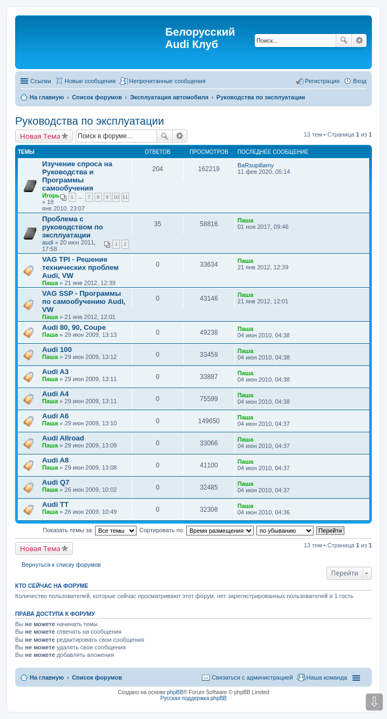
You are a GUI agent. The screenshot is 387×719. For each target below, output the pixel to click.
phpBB (175, 692)
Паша (245, 220)
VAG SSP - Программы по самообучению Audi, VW (83, 301)
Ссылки (40, 81)
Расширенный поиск (359, 40)
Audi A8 (55, 460)
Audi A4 (55, 394)
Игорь (51, 195)
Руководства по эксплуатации (89, 121)
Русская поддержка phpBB (193, 698)
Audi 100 (57, 349)
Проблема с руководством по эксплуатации (72, 227)
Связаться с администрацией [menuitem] (252, 677)
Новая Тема (40, 136)
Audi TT (55, 504)
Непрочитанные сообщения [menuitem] (167, 81)
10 (116, 197)
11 (125, 197)
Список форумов (97, 677)
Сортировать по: (196, 530)
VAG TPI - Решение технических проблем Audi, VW (80, 267)
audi (47, 242)
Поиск (344, 40)
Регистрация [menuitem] (322, 81)
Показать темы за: (90, 530)
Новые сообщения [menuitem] (90, 81)
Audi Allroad (63, 438)
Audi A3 (55, 372)
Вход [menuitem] (359, 81)
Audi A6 (55, 416)
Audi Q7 (56, 482)
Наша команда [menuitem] (327, 677)
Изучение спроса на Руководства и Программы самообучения (77, 176)
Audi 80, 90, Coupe (74, 327)
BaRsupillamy (255, 165)
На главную (47, 677)
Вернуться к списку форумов (61, 564)
